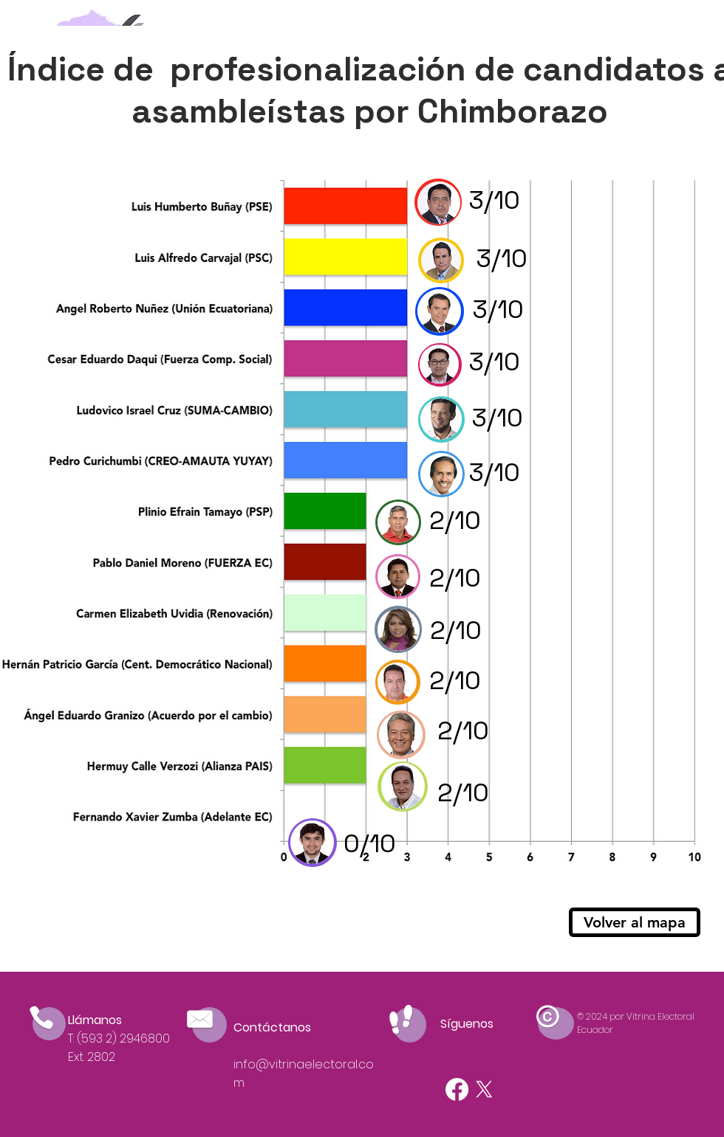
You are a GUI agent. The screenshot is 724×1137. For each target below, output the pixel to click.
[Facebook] (456, 1089)
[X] (484, 1089)
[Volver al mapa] (634, 922)
